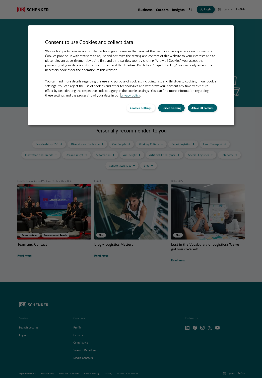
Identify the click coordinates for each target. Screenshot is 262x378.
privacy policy (130, 95)
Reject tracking (171, 108)
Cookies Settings (141, 108)
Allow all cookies (202, 108)
